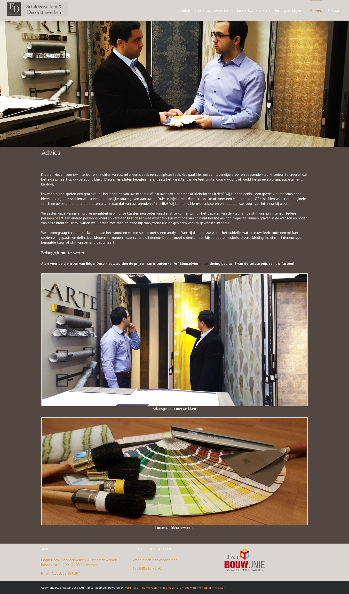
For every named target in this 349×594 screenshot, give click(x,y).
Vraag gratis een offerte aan (155, 560)
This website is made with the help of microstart (193, 587)
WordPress (131, 587)
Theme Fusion (149, 587)
